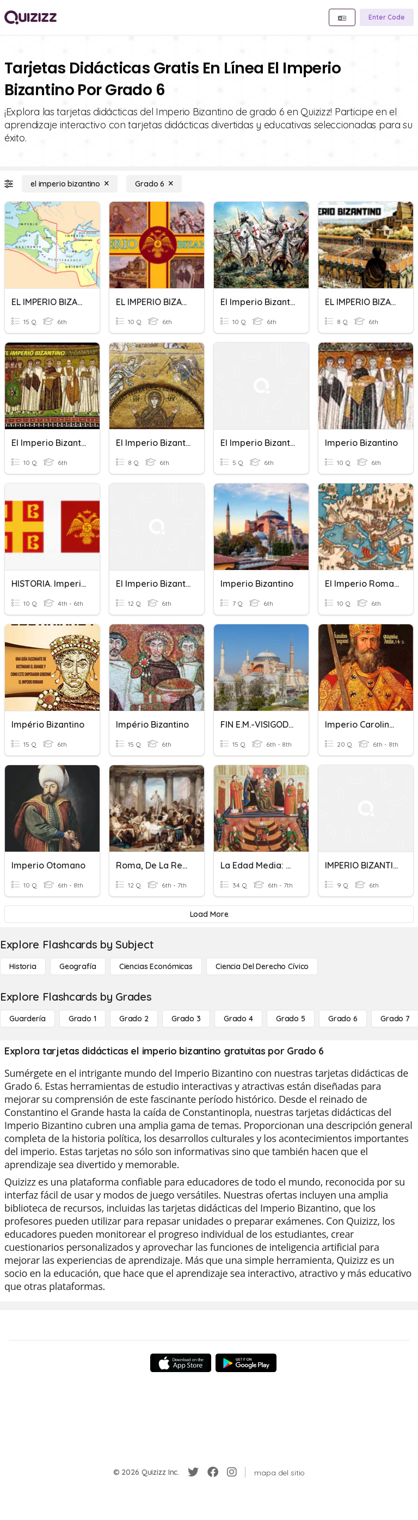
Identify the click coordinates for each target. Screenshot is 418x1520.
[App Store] (180, 1363)
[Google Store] (246, 1363)
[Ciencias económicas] (156, 966)
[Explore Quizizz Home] (30, 17)
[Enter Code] (387, 17)
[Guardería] (27, 1018)
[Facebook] (212, 1472)
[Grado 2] (134, 1018)
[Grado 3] (186, 1018)
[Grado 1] (82, 1018)
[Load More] (209, 914)
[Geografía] (78, 966)
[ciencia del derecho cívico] (262, 966)
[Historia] (23, 966)
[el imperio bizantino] (70, 184)
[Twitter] (193, 1472)
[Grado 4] (238, 1018)
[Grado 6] (154, 184)
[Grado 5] (291, 1018)
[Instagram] (232, 1472)
